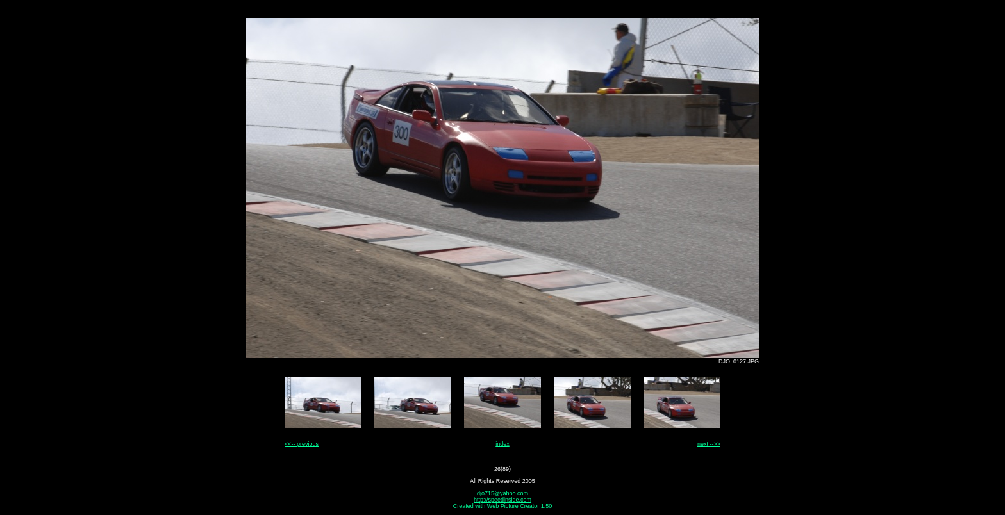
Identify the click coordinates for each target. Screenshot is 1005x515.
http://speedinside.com (502, 499)
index (502, 444)
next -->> (708, 444)
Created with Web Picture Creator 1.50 (502, 506)
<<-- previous (302, 444)
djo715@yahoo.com (502, 493)
